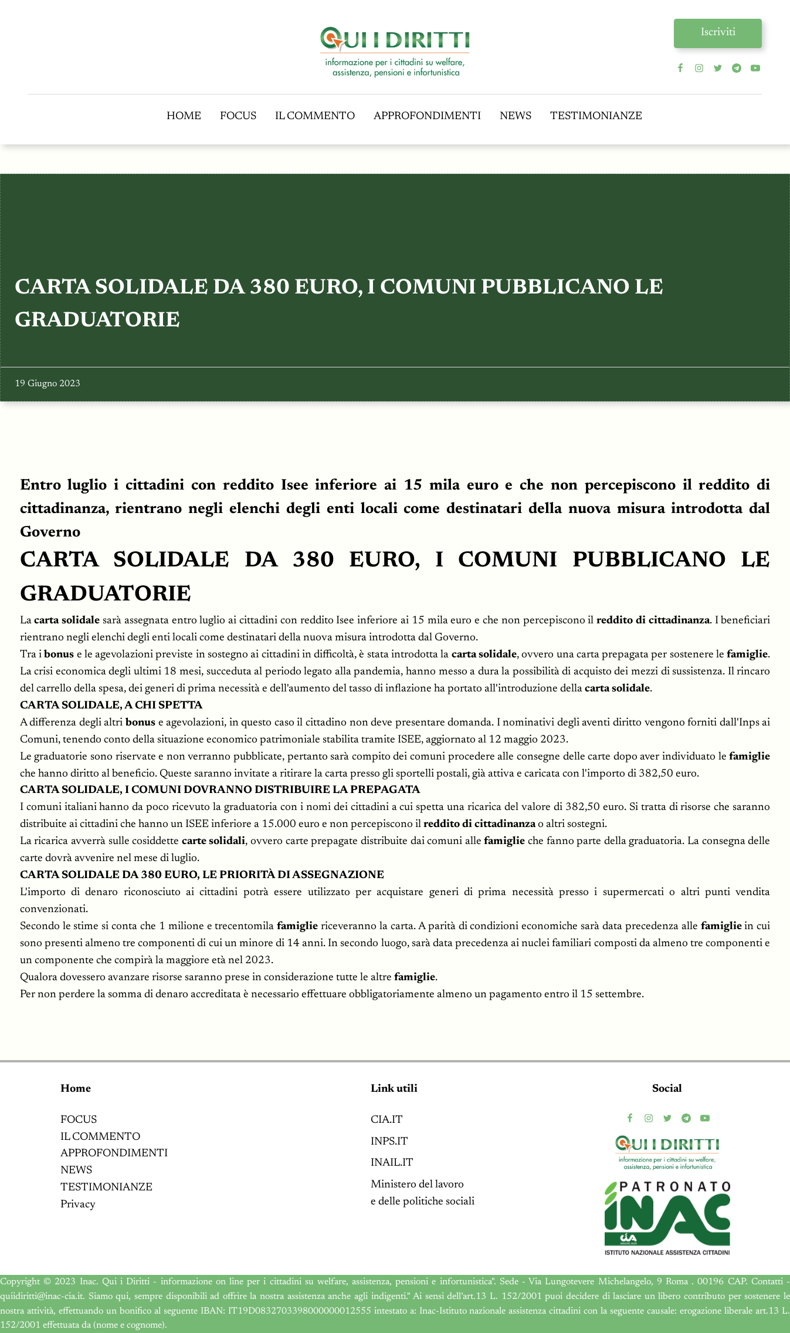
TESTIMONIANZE (596, 116)
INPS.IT (389, 1142)
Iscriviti (718, 32)
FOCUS (238, 116)
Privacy (78, 1204)
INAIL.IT (392, 1163)
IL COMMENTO (315, 116)
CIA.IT (387, 1120)
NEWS (515, 116)
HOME (184, 116)
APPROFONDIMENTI (427, 116)
